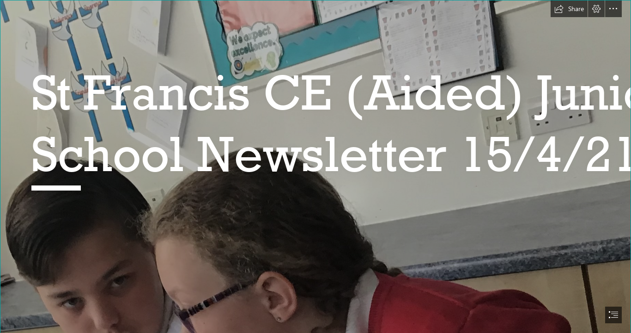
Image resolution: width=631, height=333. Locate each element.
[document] (315, 166)
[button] (569, 8)
